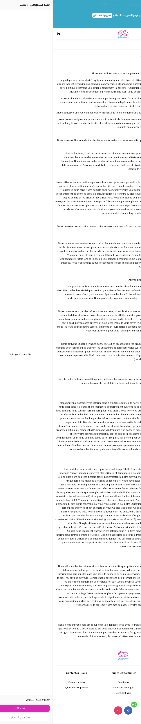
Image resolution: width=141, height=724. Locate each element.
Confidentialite (70, 693)
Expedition (117, 693)
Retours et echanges (70, 688)
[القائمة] (129, 33)
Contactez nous (24, 682)
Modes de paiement (117, 688)
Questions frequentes (24, 688)
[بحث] (135, 33)
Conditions (70, 682)
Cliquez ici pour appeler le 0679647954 (119, 722)
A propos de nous (117, 682)
